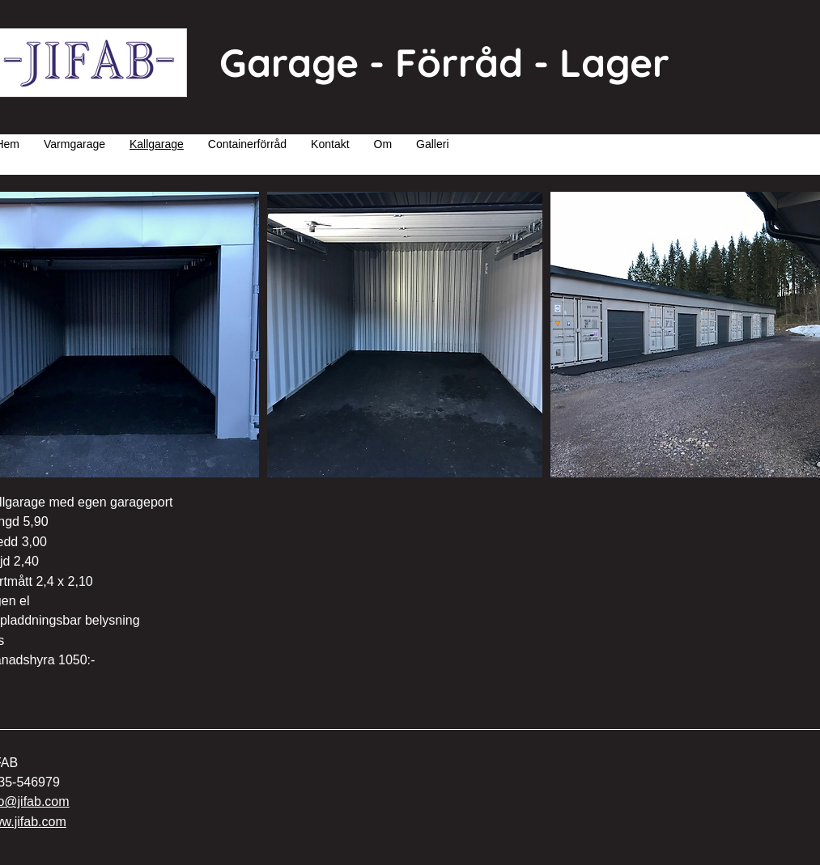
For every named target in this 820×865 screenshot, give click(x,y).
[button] (404, 334)
